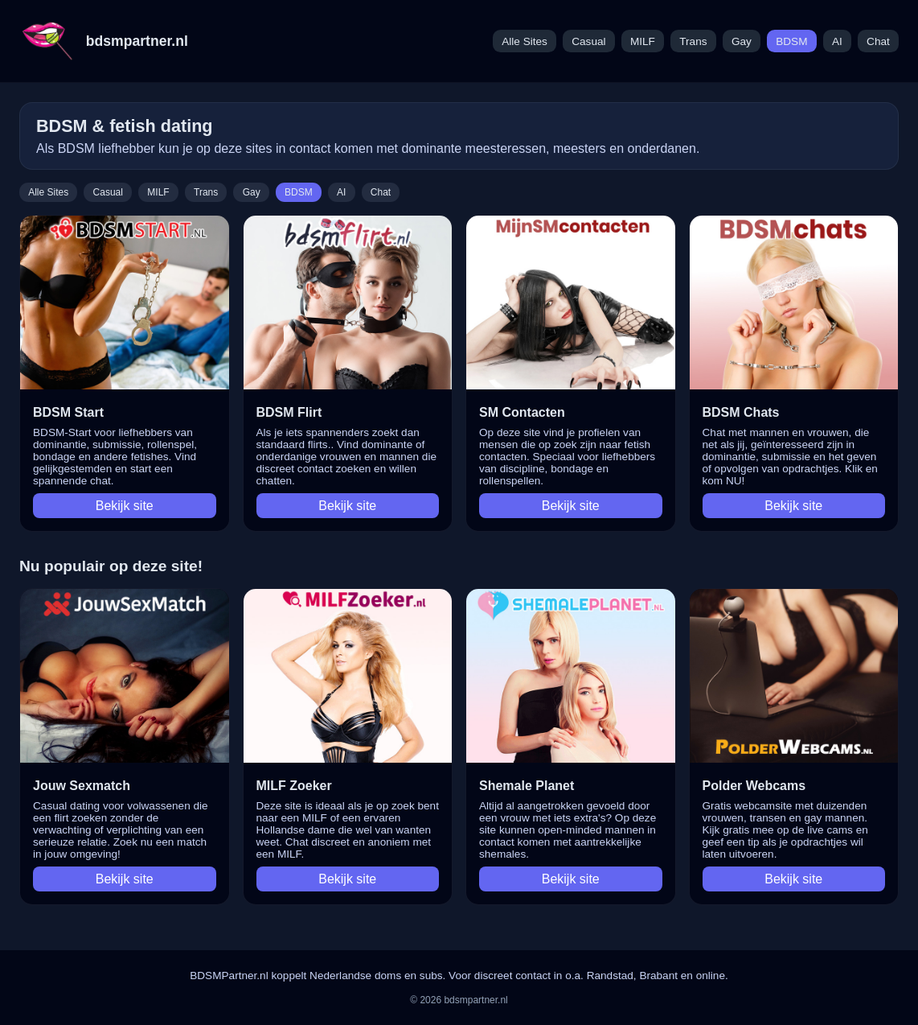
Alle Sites (524, 41)
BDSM (791, 41)
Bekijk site (125, 505)
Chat (878, 41)
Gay (742, 41)
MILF (642, 41)
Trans (693, 41)
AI (837, 41)
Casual (588, 41)
